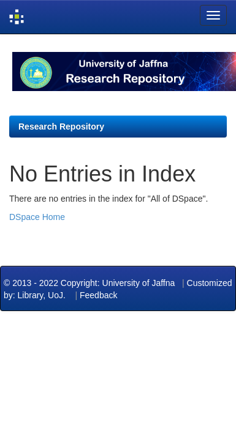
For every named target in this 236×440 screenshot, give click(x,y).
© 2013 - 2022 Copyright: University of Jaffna (90, 283)
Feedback (98, 295)
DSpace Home (37, 217)
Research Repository (61, 126)
